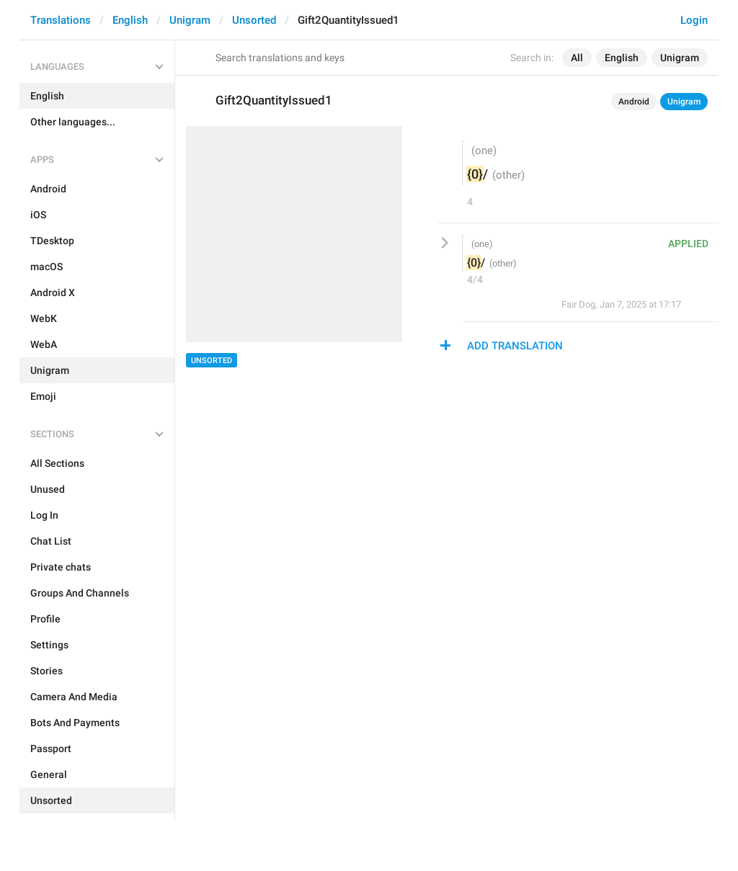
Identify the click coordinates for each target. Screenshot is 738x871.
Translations (60, 20)
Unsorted (254, 20)
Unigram (189, 20)
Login (694, 20)
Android (633, 102)
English (130, 20)
